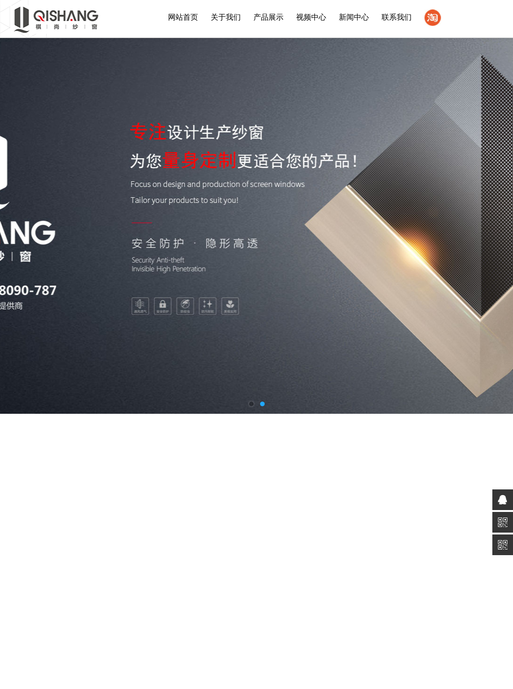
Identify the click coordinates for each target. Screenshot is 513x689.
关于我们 (226, 17)
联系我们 (397, 17)
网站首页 (183, 17)
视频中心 (311, 17)
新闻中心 (354, 17)
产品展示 (268, 17)
